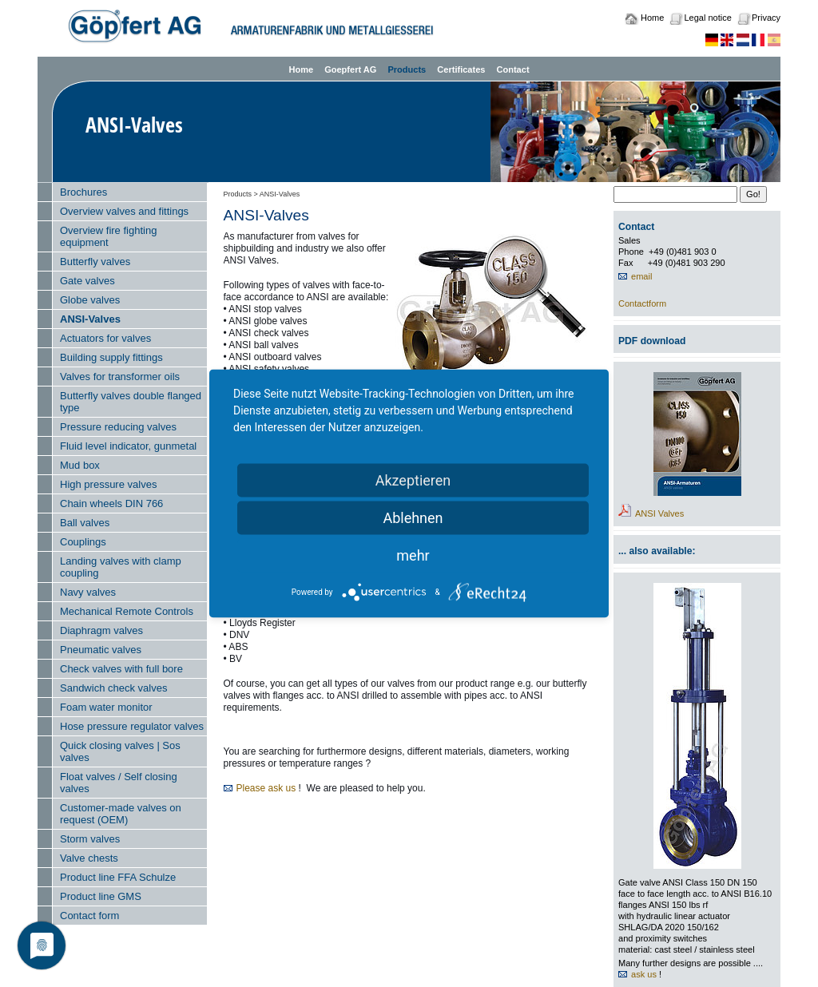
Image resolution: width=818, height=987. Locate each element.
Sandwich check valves (113, 688)
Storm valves (90, 839)
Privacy (766, 17)
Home (652, 17)
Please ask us (266, 788)
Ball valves (84, 523)
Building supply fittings (111, 357)
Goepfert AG (350, 69)
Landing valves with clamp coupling (120, 567)
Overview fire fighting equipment (108, 236)
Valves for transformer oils (120, 377)
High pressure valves (108, 484)
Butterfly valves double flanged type (130, 402)
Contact (512, 69)
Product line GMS (100, 896)
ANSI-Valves (90, 319)
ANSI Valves (659, 513)
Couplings (83, 542)
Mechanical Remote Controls (126, 611)
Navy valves (88, 592)
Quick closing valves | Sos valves (120, 751)
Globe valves (90, 300)
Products (406, 69)
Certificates (461, 69)
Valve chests (89, 858)
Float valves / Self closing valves (118, 783)
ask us (644, 974)
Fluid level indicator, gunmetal (128, 446)
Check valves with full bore (121, 669)
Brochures (83, 192)
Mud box (80, 465)
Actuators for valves (105, 338)
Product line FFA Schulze (118, 877)
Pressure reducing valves (118, 427)
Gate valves (87, 281)
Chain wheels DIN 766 (111, 503)
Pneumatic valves (100, 650)
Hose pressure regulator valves (132, 726)
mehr (412, 555)
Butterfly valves (95, 262)
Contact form (89, 916)
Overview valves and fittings (124, 211)
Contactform (642, 303)
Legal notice (707, 17)
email (641, 276)
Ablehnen (413, 517)
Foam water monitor (106, 707)
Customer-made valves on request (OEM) (120, 814)
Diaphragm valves (101, 630)
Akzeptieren (413, 480)
